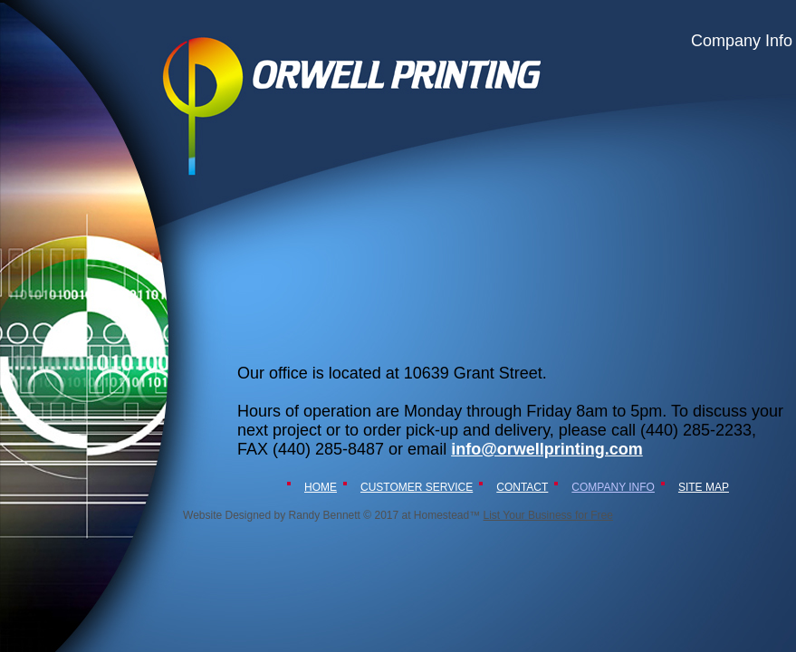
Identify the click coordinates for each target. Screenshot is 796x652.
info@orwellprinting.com (547, 449)
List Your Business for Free (548, 515)
